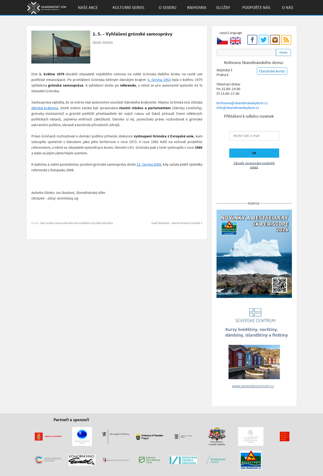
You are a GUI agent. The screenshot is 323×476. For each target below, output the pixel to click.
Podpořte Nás (256, 7)
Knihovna (196, 7)
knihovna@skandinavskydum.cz (242, 102)
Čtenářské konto (272, 71)
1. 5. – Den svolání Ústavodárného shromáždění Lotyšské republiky (72, 223)
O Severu (167, 7)
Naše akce (88, 7)
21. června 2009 (149, 164)
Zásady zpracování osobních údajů (254, 165)
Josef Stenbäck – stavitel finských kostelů (176, 223)
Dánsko (97, 42)
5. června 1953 (159, 79)
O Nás (287, 7)
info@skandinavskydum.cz (238, 107)
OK (254, 153)
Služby (223, 7)
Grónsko (108, 42)
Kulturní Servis (128, 7)
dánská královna (44, 107)
